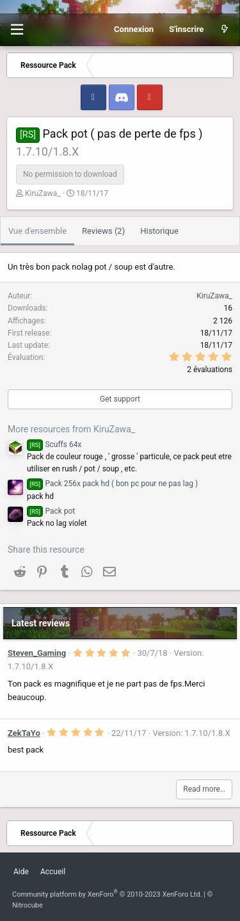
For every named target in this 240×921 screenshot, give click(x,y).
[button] (17, 29)
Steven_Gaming (37, 653)
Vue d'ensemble (37, 231)
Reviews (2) (103, 231)
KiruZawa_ (43, 193)
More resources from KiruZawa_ (71, 429)
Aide (21, 871)
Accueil (52, 871)
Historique (159, 231)
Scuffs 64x (54, 444)
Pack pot (51, 511)
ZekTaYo (24, 733)
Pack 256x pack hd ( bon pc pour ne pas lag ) (112, 483)
